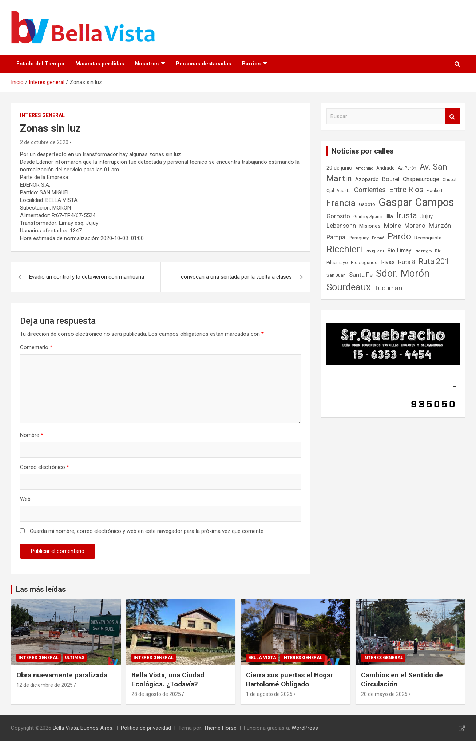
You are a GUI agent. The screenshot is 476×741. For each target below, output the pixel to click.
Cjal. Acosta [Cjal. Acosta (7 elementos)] (338, 190)
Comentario (36, 347)
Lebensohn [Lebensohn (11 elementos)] (341, 225)
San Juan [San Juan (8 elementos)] (336, 275)
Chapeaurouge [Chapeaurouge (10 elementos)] (421, 179)
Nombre (31, 435)
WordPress (304, 728)
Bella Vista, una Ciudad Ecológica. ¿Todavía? (167, 679)
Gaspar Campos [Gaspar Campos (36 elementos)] (416, 202)
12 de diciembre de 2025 (44, 685)
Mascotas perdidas (99, 63)
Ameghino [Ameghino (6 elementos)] (364, 168)
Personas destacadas (203, 63)
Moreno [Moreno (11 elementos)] (414, 225)
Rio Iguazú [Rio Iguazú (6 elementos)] (374, 251)
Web (25, 499)
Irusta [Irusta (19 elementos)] (406, 215)
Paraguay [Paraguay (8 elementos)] (359, 237)
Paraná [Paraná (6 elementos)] (378, 238)
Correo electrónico (44, 467)
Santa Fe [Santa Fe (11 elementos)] (361, 274)
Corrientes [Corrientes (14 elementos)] (370, 190)
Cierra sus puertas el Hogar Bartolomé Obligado (289, 679)
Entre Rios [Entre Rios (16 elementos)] (406, 189)
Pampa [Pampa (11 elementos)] (335, 237)
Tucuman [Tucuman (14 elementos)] (388, 288)
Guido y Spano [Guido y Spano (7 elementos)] (367, 216)
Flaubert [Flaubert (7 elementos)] (435, 190)
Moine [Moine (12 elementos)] (392, 225)
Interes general (42, 115)
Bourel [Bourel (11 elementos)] (391, 179)
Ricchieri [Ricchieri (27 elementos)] (344, 249)
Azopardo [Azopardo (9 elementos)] (367, 179)
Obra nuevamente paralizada (61, 675)
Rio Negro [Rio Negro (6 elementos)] (423, 251)
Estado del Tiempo (40, 63)
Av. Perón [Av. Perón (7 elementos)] (407, 168)
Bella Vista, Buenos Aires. (83, 728)
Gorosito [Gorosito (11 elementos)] (338, 216)
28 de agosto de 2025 (156, 694)
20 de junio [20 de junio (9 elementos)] (339, 168)
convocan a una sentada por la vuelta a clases (236, 277)
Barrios (251, 63)
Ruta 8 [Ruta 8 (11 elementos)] (406, 262)
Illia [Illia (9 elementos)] (389, 217)
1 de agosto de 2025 (269, 694)
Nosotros (147, 63)
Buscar (452, 116)
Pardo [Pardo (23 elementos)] (399, 236)
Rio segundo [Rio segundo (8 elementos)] (364, 262)
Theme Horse (220, 728)
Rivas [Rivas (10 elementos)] (388, 262)
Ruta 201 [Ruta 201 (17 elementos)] (434, 261)
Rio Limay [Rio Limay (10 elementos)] (399, 250)
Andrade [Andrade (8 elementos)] (385, 168)
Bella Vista (262, 657)
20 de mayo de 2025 (384, 694)
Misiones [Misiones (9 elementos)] (370, 226)
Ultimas (74, 657)
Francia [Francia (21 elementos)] (341, 203)
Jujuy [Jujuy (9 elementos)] (426, 217)
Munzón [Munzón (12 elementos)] (440, 225)
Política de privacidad (146, 728)
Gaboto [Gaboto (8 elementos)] (367, 204)
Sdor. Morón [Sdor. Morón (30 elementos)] (402, 273)
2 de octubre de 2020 (44, 142)
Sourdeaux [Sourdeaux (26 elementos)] (348, 287)
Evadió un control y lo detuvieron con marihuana (86, 277)
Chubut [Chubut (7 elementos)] (450, 179)
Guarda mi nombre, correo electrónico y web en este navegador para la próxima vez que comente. (147, 531)
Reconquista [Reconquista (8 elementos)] (427, 237)
